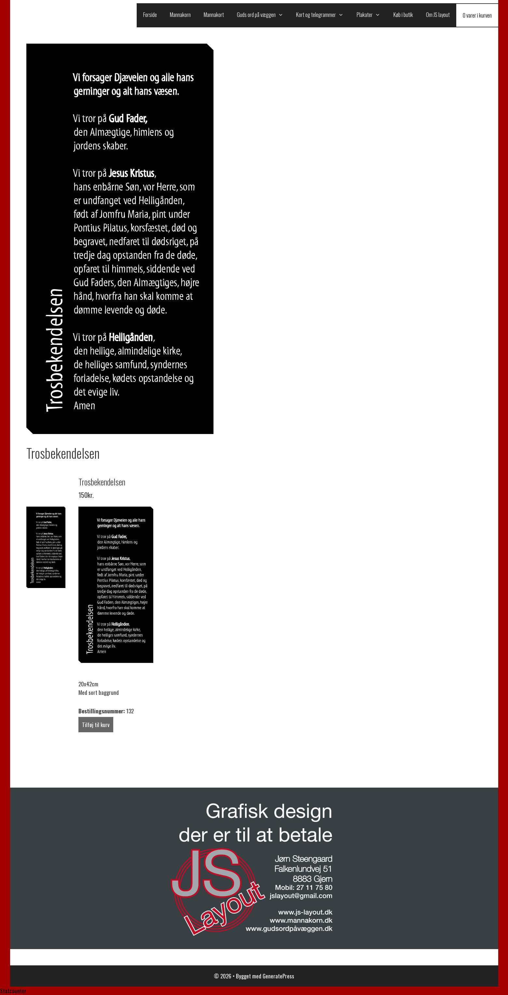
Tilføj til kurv (96, 725)
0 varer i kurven (477, 15)
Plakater (372, 14)
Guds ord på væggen (263, 14)
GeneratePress (278, 976)
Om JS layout (438, 14)
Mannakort (214, 14)
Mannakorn (180, 14)
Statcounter (13, 991)
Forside (150, 14)
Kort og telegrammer (323, 14)
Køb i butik (403, 14)
